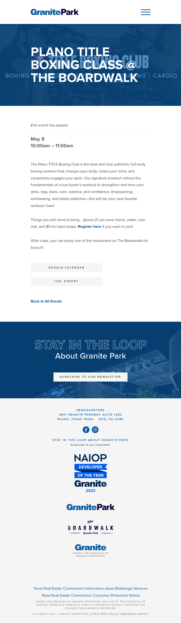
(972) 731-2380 (111, 419)
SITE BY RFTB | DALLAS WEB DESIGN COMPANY (120, 614)
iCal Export (66, 281)
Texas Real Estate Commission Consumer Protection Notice (90, 595)
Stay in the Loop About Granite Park (90, 440)
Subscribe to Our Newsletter (90, 376)
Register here (89, 226)
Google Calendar (66, 267)
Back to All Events (46, 301)
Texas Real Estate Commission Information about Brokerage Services (90, 588)
